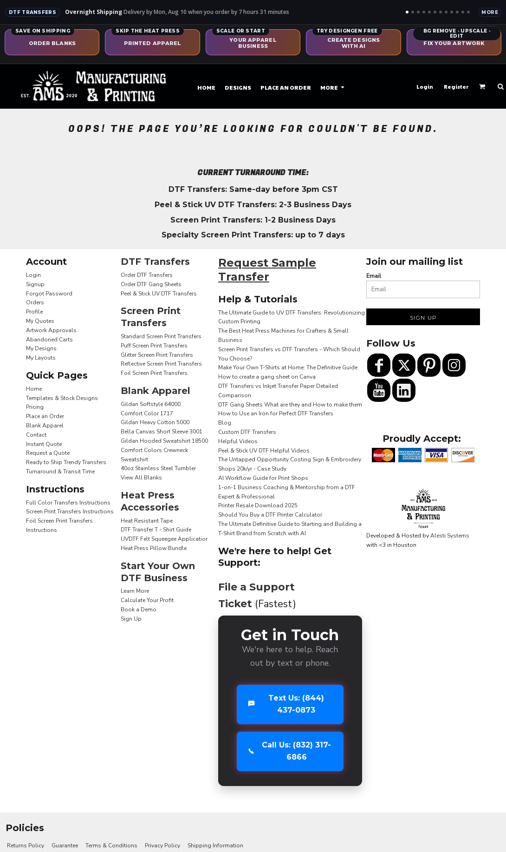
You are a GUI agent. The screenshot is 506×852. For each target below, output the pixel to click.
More (489, 12)
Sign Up (131, 619)
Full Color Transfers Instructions (68, 502)
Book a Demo (138, 609)
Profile (34, 311)
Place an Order (45, 416)
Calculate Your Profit (147, 600)
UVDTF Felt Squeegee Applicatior (164, 539)
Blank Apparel (45, 425)
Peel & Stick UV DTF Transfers (159, 293)
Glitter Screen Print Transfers (157, 355)
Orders (35, 302)
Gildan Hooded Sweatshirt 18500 (164, 441)
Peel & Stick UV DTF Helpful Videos (264, 450)
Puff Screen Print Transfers (154, 345)
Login (424, 86)
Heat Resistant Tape (147, 520)
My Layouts (41, 357)
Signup (35, 284)
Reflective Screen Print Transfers (161, 363)
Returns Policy (25, 845)
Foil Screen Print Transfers (154, 373)
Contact (36, 435)
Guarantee (65, 845)
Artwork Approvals (51, 330)
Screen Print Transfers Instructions (70, 511)
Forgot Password (49, 293)
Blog (224, 422)
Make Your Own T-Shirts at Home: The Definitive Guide (287, 367)
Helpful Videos (238, 441)
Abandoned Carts (49, 339)
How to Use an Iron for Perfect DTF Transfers (275, 413)
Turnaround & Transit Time (60, 471)
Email (373, 276)
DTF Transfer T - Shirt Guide (156, 529)
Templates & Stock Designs (62, 398)
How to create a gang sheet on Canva (267, 376)
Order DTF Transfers (147, 275)
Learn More (135, 591)
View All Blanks (141, 477)
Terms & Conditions (111, 845)
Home (34, 389)
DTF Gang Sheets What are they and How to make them (290, 404)
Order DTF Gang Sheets (151, 284)
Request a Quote (48, 453)
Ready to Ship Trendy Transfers (66, 462)
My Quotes (40, 321)
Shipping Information (215, 845)
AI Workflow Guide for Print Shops (263, 478)
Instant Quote (44, 444)
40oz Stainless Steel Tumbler (158, 468)
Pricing (35, 407)
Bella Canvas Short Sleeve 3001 (161, 431)
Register (456, 86)
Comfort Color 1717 (147, 413)
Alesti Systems (449, 535)
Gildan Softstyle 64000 (151, 404)
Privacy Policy (162, 845)
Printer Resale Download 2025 (258, 505)
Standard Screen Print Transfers (161, 336)
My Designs (41, 348)
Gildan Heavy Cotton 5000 (155, 422)
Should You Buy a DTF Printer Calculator (270, 514)
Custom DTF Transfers (247, 432)
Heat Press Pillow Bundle (154, 548)
